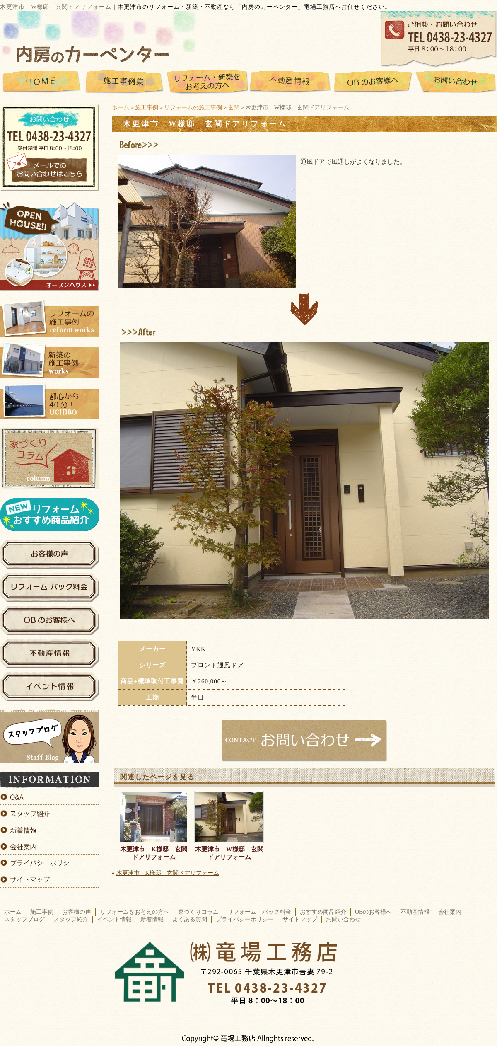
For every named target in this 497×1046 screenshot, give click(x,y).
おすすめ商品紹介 (323, 912)
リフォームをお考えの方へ (134, 912)
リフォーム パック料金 (259, 912)
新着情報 (152, 919)
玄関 (233, 107)
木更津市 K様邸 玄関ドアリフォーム (153, 853)
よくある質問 (189, 919)
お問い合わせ (343, 919)
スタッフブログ (24, 919)
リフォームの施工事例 (193, 107)
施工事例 (146, 107)
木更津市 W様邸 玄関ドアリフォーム (229, 853)
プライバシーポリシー (245, 919)
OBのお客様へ (373, 912)
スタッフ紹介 (70, 919)
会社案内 (449, 912)
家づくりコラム (198, 912)
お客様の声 (76, 912)
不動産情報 (414, 912)
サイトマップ (299, 919)
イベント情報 (114, 919)
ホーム (120, 107)
